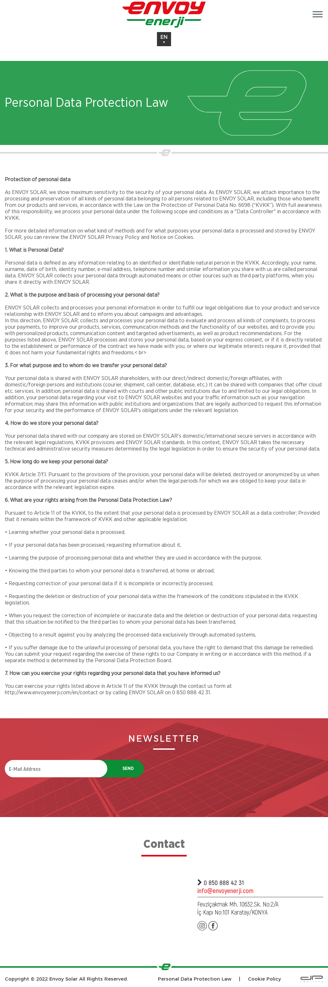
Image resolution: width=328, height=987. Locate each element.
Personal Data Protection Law (194, 979)
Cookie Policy (264, 979)
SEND (128, 768)
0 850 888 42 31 (220, 882)
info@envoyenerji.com (225, 890)
